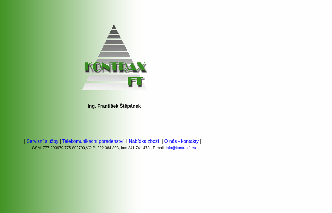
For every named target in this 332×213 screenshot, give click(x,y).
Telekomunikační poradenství (93, 141)
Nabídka (137, 141)
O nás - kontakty (182, 141)
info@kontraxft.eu (181, 148)
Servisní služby (41, 141)
